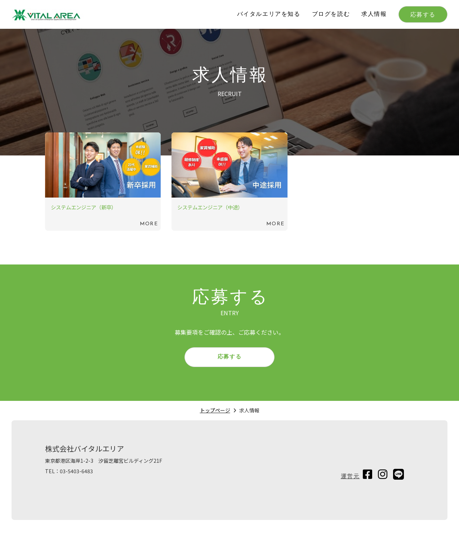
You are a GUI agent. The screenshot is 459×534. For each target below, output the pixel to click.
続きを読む (103, 181)
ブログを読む (331, 14)
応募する (423, 15)
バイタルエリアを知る (268, 14)
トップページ (215, 412)
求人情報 (374, 14)
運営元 (350, 479)
